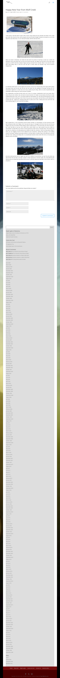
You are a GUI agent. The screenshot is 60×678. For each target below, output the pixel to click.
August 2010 (8, 630)
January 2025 (9, 292)
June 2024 (8, 306)
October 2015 (9, 510)
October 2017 (9, 462)
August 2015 (8, 513)
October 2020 (9, 393)
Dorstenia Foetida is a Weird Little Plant (20, 255)
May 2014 (8, 541)
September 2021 (9, 371)
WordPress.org (9, 663)
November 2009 (9, 648)
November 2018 (9, 438)
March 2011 (8, 616)
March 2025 (8, 288)
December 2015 (9, 506)
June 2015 (8, 517)
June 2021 (8, 377)
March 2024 (8, 312)
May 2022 (8, 355)
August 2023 (8, 326)
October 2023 (9, 322)
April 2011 (8, 614)
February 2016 (9, 502)
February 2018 (9, 454)
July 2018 (8, 446)
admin (8, 12)
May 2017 (8, 472)
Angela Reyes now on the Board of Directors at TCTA (17, 233)
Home (11, 668)
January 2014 (9, 549)
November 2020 (9, 391)
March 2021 (8, 383)
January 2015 (9, 525)
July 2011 (8, 608)
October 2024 (9, 298)
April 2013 (8, 567)
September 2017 (9, 464)
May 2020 (8, 403)
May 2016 (8, 496)
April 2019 (8, 428)
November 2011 (9, 600)
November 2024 (9, 296)
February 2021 (9, 385)
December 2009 (9, 646)
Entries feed (8, 659)
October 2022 (9, 345)
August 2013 (8, 559)
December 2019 (9, 413)
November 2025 (9, 272)
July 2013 (8, 561)
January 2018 (9, 456)
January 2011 (9, 620)
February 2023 (9, 338)
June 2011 (8, 610)
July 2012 (8, 585)
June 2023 (8, 330)
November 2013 (9, 553)
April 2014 (8, 543)
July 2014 (8, 537)
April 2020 (8, 405)
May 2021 (8, 379)
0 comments (25, 12)
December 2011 (9, 598)
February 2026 (9, 266)
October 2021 (9, 369)
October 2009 (9, 650)
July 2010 (8, 632)
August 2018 (8, 444)
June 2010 (8, 634)
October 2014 (9, 531)
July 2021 (8, 375)
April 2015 (8, 521)
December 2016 (9, 482)
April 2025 (8, 286)
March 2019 (8, 430)
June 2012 (8, 587)
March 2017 (8, 476)
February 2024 (9, 314)
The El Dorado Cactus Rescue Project (20, 251)
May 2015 (8, 519)
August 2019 (8, 421)
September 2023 (9, 324)
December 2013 (9, 551)
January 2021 (9, 387)
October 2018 (9, 440)
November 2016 (9, 484)
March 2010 (8, 640)
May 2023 (8, 332)
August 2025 (8, 278)
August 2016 (8, 490)
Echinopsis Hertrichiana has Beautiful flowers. (16, 242)
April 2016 (8, 498)
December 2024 (9, 294)
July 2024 (8, 304)
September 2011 (9, 604)
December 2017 (9, 458)
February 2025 (9, 290)
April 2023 (8, 334)
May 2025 (8, 284)
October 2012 (9, 579)
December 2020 (9, 389)
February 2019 (9, 432)
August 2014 (8, 535)
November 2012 (9, 577)
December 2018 (9, 436)
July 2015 (8, 515)
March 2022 (8, 359)
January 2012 (9, 596)
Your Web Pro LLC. (44, 676)
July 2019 (8, 423)
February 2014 (9, 547)
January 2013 (9, 573)
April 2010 (8, 638)
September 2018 (9, 442)
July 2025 (8, 280)
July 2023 (8, 328)
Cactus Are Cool (30, 668)
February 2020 (9, 409)
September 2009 (9, 652)
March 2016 (8, 500)
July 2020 (8, 399)
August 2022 (8, 349)
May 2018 (8, 448)
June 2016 (8, 494)
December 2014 (9, 527)
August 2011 (8, 606)
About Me (16, 668)
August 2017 (8, 466)
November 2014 (9, 529)
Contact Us (38, 668)
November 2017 (9, 460)
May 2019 (8, 426)
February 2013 (9, 571)
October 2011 (9, 602)
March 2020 (8, 407)
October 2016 (9, 486)
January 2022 (9, 363)
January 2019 (9, 434)
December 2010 (9, 622)
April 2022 (8, 357)
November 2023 (9, 320)
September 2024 (9, 300)
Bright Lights (19, 12)
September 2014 (9, 533)
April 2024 (8, 310)
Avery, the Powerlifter (10, 235)
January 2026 (9, 268)
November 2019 (9, 415)
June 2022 (8, 353)
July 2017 (8, 468)
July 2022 (8, 351)
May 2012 (8, 589)
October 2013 (9, 555)
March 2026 (8, 264)
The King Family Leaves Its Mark (19, 259)
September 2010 (9, 628)
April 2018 (8, 450)
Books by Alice (45, 668)
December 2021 (9, 365)
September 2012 (9, 581)
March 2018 (8, 452)
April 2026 (8, 262)
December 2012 (9, 575)
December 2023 (9, 318)
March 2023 (8, 336)
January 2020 (9, 411)
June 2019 (8, 425)
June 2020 (8, 401)
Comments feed (9, 661)
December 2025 (9, 270)
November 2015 (9, 508)
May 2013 (8, 565)
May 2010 (8, 636)
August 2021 (8, 373)
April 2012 (8, 591)
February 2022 (9, 361)
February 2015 (9, 523)
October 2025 (9, 274)
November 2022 (9, 343)
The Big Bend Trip (10, 244)
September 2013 (9, 557)
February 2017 (9, 478)
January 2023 (9, 340)
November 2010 (9, 624)
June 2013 (8, 563)
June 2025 (8, 282)
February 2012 (9, 595)
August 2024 (8, 302)
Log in (7, 657)
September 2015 (9, 511)
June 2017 (8, 470)
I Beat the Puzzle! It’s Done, (12, 237)
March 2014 (8, 545)
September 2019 (9, 419)
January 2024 (9, 316)
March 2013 (8, 569)
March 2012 (8, 593)
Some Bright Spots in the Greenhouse (14, 246)
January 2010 (9, 644)
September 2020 (9, 395)
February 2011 (9, 618)
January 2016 (9, 504)
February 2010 (9, 642)
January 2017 (9, 480)
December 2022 (9, 341)
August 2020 (8, 397)
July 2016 (8, 492)
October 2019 (9, 417)
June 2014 (8, 539)
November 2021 (9, 367)
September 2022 (9, 347)
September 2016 (9, 488)
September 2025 (9, 276)
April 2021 (8, 381)
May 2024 (8, 308)
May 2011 (8, 612)
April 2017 (8, 474)
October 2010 (9, 626)
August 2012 (8, 583)
